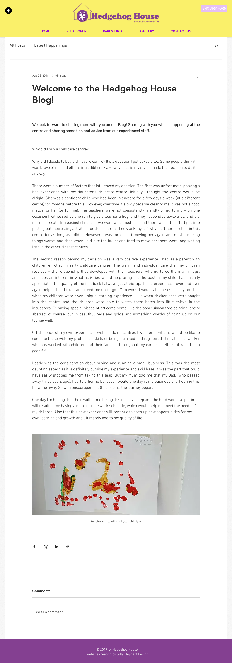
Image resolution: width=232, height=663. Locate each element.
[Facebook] (8, 10)
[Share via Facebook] (34, 546)
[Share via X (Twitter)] (45, 546)
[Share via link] (67, 546)
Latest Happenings (50, 45)
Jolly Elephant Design (132, 654)
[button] (217, 46)
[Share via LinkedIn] (56, 546)
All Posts (17, 45)
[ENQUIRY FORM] (214, 8)
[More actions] (197, 76)
